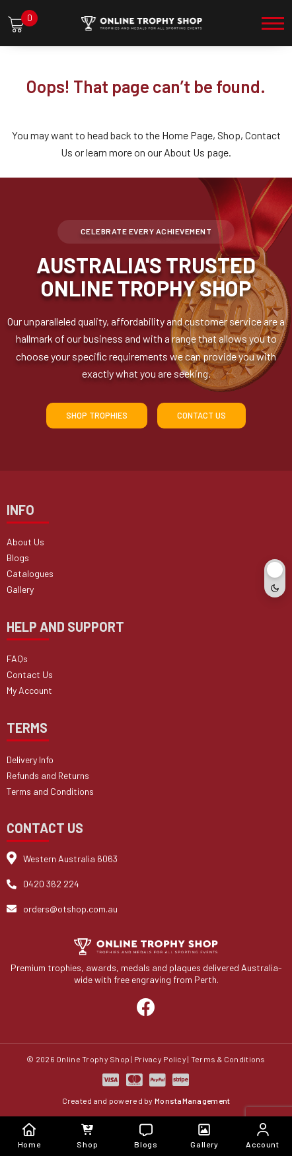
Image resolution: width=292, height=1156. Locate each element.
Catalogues (30, 573)
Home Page (187, 135)
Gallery (20, 589)
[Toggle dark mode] (274, 578)
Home (29, 1136)
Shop (228, 135)
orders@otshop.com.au (70, 908)
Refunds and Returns (48, 775)
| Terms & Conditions (227, 1059)
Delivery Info (30, 759)
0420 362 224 (51, 883)
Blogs (18, 557)
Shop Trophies (97, 415)
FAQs (17, 658)
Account (262, 1136)
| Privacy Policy (158, 1059)
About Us (184, 152)
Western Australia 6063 (70, 858)
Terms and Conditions (50, 791)
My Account (29, 690)
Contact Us (201, 415)
